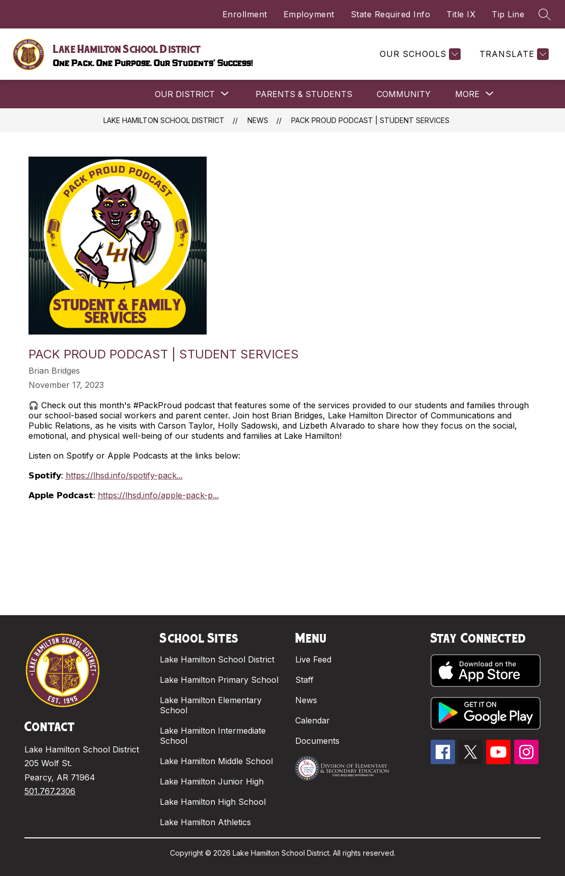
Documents (317, 741)
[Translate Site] (513, 54)
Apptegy (304, 861)
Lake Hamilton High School (213, 802)
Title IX (460, 14)
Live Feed (313, 659)
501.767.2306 (49, 791)
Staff (304, 680)
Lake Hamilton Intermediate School (213, 736)
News (257, 120)
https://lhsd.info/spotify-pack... (124, 475)
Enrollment (244, 14)
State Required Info (391, 14)
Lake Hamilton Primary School (219, 680)
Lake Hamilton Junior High (212, 781)
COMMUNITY (404, 94)
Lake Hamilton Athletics (205, 822)
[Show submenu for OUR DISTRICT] (185, 94)
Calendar (312, 720)
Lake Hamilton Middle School (216, 761)
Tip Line (508, 14)
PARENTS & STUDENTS (304, 94)
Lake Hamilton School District (163, 120)
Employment (309, 14)
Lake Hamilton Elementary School (211, 705)
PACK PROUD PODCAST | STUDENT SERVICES (370, 120)
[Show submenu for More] (467, 94)
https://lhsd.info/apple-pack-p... (158, 495)
